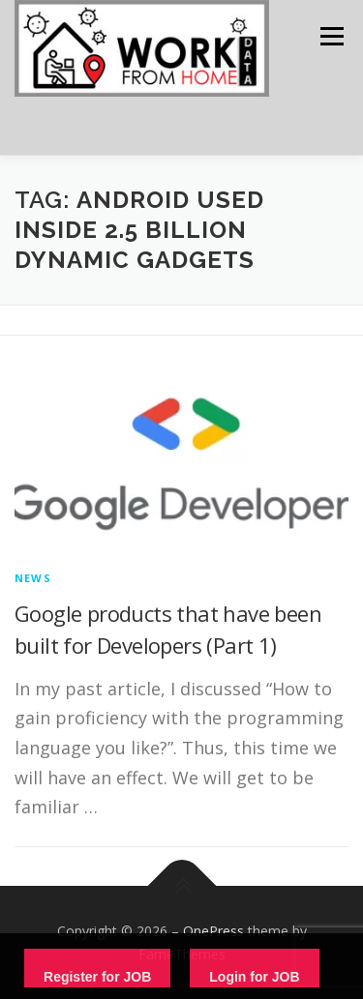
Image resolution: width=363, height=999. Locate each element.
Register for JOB (97, 976)
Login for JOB (254, 976)
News (33, 578)
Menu (331, 36)
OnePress (213, 931)
